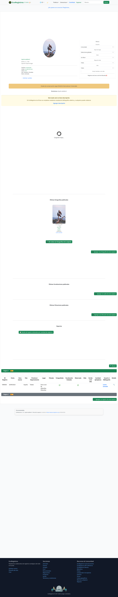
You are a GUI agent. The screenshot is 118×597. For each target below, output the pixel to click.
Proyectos (45, 574)
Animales (45, 564)
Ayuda (44, 576)
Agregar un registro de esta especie (105, 399)
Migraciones (46, 573)
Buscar (106, 2)
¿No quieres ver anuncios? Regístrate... (59, 7)
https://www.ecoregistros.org (53, 412)
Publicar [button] (55, 2)
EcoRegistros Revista (83, 567)
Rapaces (79, 582)
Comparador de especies (84, 573)
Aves (26, 70)
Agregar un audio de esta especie (105, 294)
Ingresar (78, 2)
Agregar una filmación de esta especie (104, 315)
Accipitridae (28, 67)
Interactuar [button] (63, 2)
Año (97, 65)
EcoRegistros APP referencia (85, 565)
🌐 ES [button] (41, 2)
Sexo (97, 55)
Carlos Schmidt (59, 232)
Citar (10, 572)
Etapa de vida (97, 60)
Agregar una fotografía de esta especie (104, 252)
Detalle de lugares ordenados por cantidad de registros (36, 332)
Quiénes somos (13, 568)
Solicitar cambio (26, 78)
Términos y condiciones (49, 578)
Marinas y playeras (82, 580)
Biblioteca (80, 569)
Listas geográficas (82, 578)
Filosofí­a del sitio (13, 570)
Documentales (47, 571)
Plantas (45, 565)
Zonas (78, 576)
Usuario (97, 44)
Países (79, 571)
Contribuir (72, 2)
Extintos (79, 574)
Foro (44, 569)
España (59, 230)
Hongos (45, 567)
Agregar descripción (59, 103)
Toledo (59, 228)
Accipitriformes (29, 69)
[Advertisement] (59, 27)
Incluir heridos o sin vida (98, 71)
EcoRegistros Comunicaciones (85, 564)
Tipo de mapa (97, 49)
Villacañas (59, 227)
